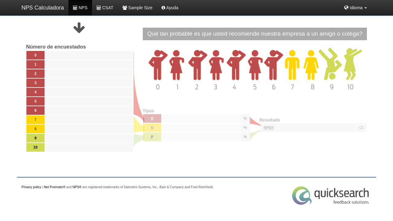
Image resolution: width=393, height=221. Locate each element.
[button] (356, 7)
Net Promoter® (54, 187)
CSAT (105, 7)
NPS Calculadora (42, 8)
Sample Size (137, 7)
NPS (80, 7)
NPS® (76, 187)
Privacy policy (31, 187)
